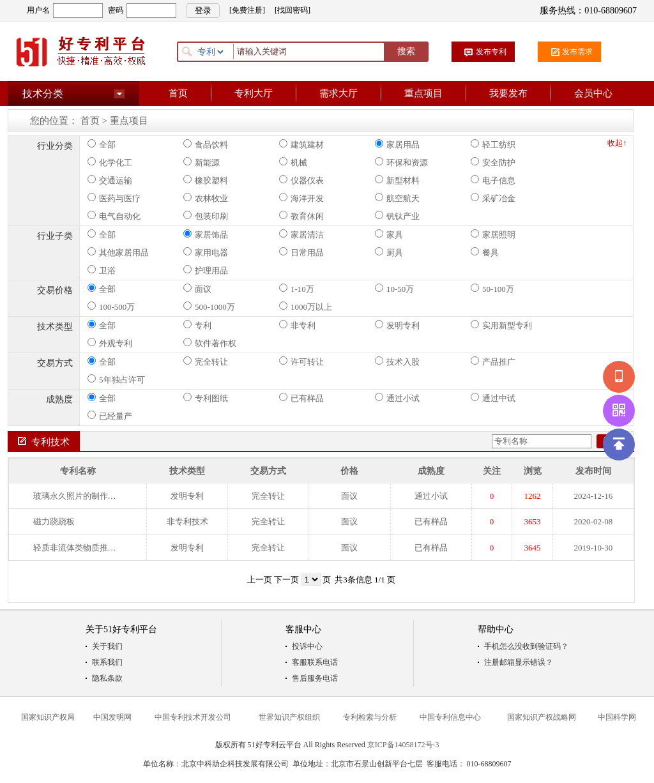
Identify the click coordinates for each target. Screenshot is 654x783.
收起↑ (617, 143)
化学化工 (109, 162)
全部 (101, 144)
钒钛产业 (397, 216)
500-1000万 (209, 306)
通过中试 (493, 398)
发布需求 (577, 51)
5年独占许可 (116, 379)
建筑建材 (301, 144)
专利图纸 (205, 398)
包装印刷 (205, 216)
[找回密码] (292, 10)
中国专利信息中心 (450, 717)
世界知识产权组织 (289, 717)
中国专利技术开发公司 (193, 717)
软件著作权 (209, 343)
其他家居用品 (118, 252)
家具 (389, 234)
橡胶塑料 (205, 180)
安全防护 (493, 162)
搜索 (406, 51)
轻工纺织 (493, 144)
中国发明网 (112, 717)
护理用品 (205, 270)
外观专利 (109, 343)
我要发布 (508, 93)
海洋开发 (301, 198)
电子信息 (493, 180)
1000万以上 (305, 306)
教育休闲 (301, 216)
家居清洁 (301, 234)
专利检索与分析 (370, 717)
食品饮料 (205, 144)
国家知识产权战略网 (541, 717)
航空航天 (397, 198)
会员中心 (593, 93)
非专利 (297, 325)
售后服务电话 (315, 678)
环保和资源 (401, 162)
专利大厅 (253, 93)
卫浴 (101, 270)
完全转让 (205, 361)
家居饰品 (205, 234)
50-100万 (492, 289)
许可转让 (301, 361)
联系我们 (107, 662)
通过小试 (397, 398)
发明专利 (397, 325)
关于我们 (107, 646)
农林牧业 (205, 198)
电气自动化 (114, 216)
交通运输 (109, 180)
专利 (197, 325)
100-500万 (111, 306)
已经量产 (109, 416)
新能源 (201, 162)
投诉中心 (307, 646)
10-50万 (394, 289)
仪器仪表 (301, 180)
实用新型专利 (501, 325)
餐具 (485, 252)
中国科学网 (617, 717)
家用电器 (205, 252)
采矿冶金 (493, 198)
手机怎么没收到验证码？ (526, 646)
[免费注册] (247, 10)
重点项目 (423, 93)
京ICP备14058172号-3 (403, 744)
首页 (178, 93)
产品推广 (493, 361)
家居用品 (397, 144)
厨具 (389, 252)
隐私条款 (107, 678)
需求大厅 (338, 93)
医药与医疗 (114, 198)
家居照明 (493, 234)
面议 (197, 289)
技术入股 (397, 361)
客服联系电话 (315, 662)
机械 (293, 162)
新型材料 (397, 180)
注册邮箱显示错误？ (518, 662)
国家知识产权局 (48, 717)
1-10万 (296, 289)
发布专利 (491, 51)
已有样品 (301, 398)
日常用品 (301, 252)
